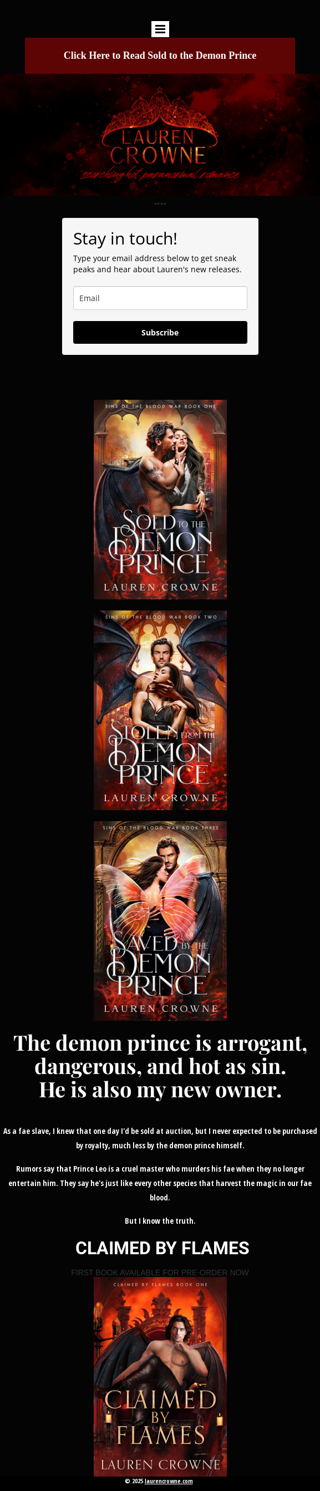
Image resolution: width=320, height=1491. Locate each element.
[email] (160, 298)
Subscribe (160, 332)
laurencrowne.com (169, 1481)
